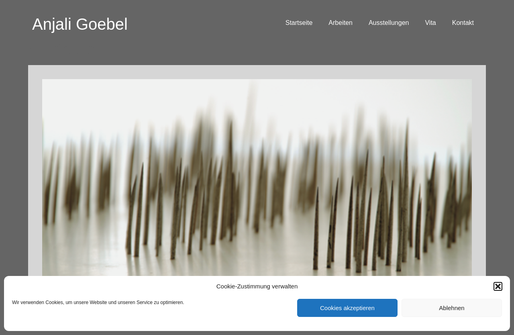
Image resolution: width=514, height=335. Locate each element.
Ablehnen (451, 307)
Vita (430, 22)
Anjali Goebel (80, 24)
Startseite (299, 22)
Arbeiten (340, 22)
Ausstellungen (389, 22)
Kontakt (463, 22)
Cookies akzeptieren (347, 307)
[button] (498, 286)
